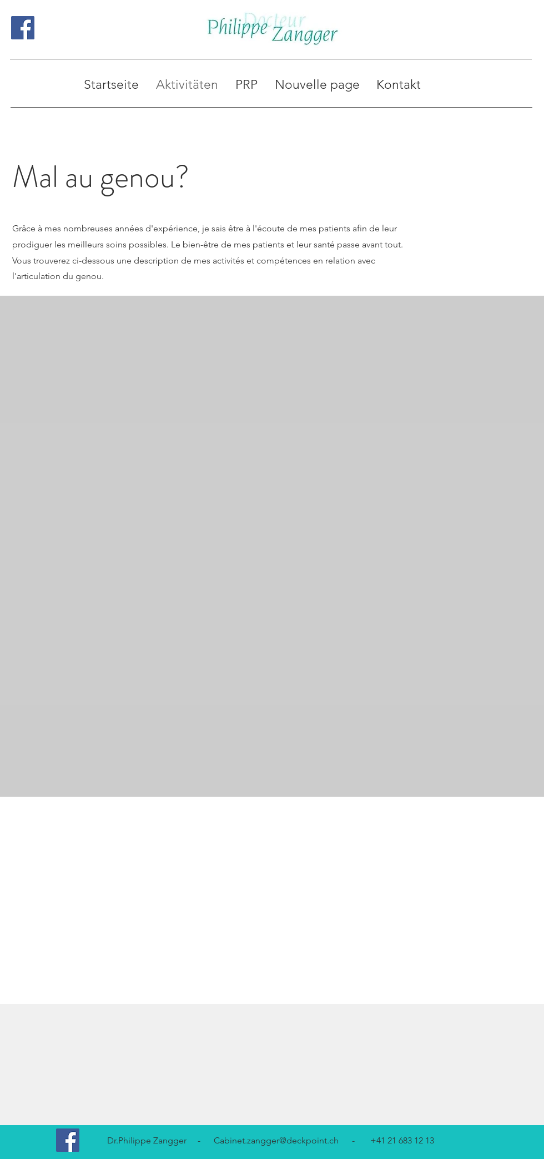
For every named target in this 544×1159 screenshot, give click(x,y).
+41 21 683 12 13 (402, 1140)
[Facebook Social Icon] (22, 27)
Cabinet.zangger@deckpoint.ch (276, 1140)
